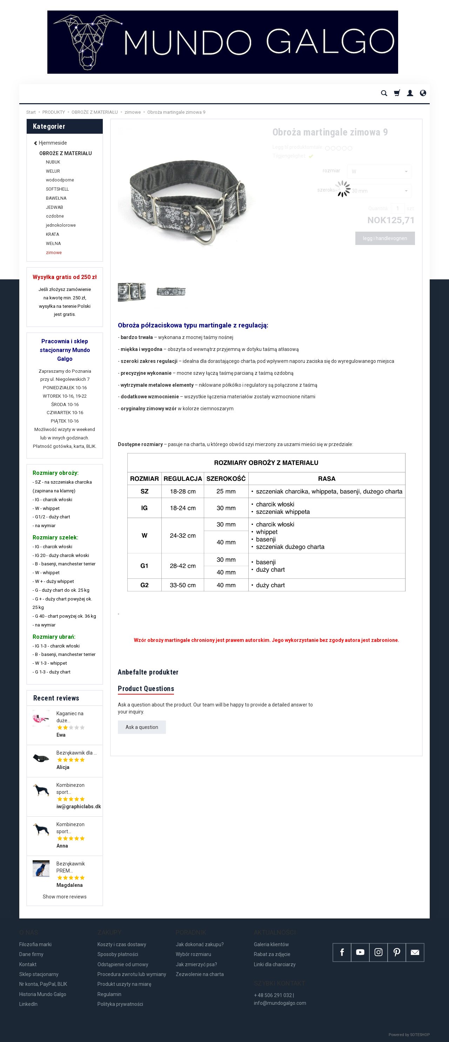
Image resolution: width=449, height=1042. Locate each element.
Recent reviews (56, 698)
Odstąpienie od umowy (123, 964)
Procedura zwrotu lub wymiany (132, 974)
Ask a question (142, 727)
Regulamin (109, 994)
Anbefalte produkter (148, 672)
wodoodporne (60, 180)
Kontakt (27, 964)
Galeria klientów (271, 944)
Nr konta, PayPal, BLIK (43, 984)
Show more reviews (65, 897)
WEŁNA (53, 243)
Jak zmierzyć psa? (196, 964)
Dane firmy (31, 954)
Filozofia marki (35, 944)
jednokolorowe (61, 225)
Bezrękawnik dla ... (76, 753)
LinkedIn (28, 1004)
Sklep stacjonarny (39, 974)
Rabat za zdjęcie (272, 954)
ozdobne (55, 216)
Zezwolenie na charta (200, 974)
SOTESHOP (420, 1035)
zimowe (54, 252)
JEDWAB (54, 207)
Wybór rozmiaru (193, 954)
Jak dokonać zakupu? (200, 944)
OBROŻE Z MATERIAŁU (65, 153)
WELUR (53, 171)
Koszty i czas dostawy (122, 944)
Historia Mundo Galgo (42, 994)
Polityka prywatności (120, 1004)
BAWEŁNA (56, 198)
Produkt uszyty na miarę (124, 984)
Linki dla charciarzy (275, 964)
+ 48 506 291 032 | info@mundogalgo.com (280, 999)
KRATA (52, 234)
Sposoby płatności (118, 954)
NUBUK (53, 162)
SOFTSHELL (57, 189)
